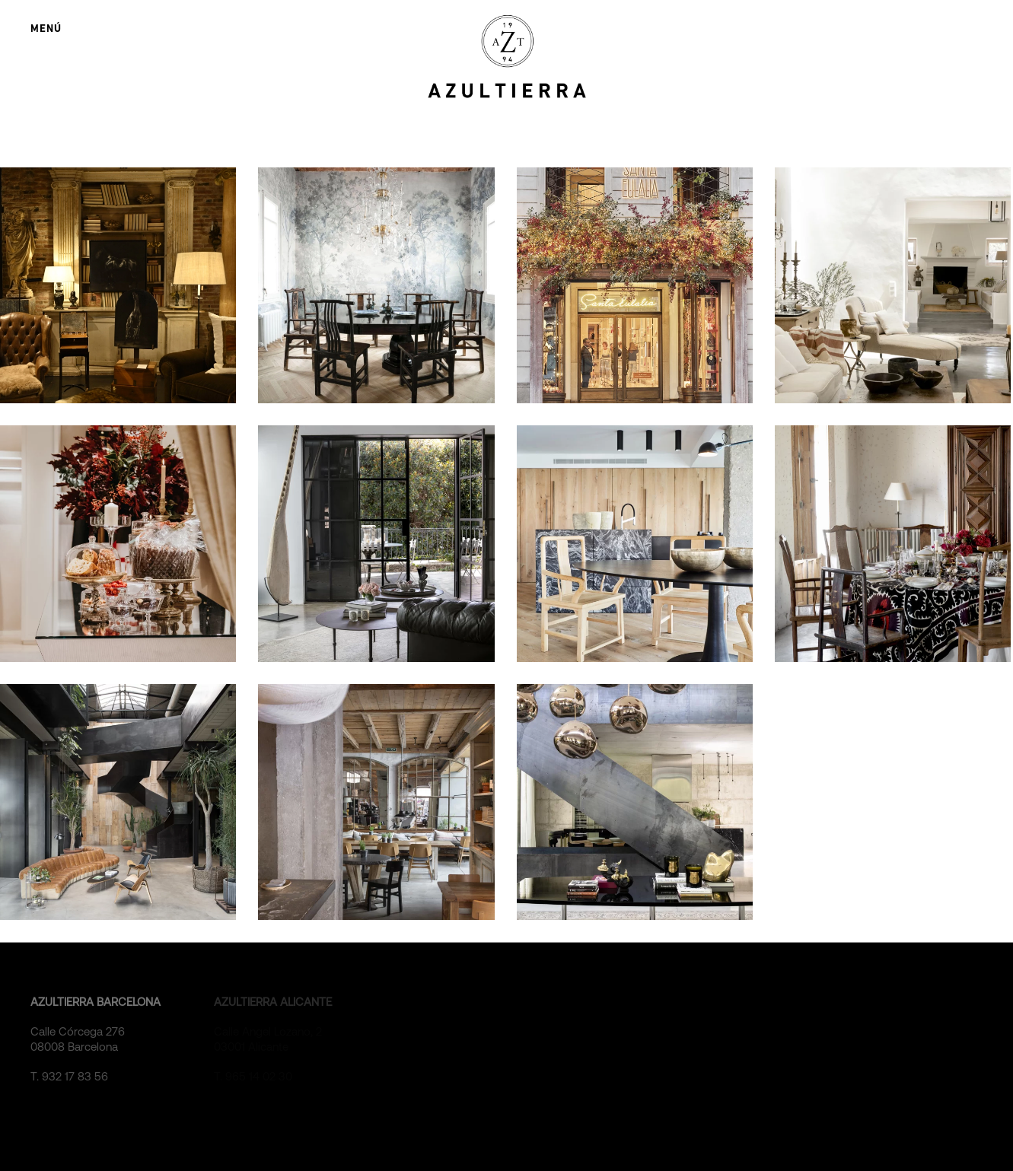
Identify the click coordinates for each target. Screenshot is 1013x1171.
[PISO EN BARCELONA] (376, 285)
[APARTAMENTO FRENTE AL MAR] (635, 543)
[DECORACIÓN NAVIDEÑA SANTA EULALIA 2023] (635, 285)
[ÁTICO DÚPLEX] (376, 543)
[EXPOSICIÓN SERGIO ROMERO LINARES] (118, 285)
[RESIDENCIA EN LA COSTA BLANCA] (635, 802)
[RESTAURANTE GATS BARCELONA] (376, 802)
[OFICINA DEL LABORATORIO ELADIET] (118, 802)
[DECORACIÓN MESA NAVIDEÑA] (893, 543)
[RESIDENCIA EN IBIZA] (893, 285)
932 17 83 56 (75, 1076)
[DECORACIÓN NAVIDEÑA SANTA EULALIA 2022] (118, 543)
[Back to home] (507, 57)
